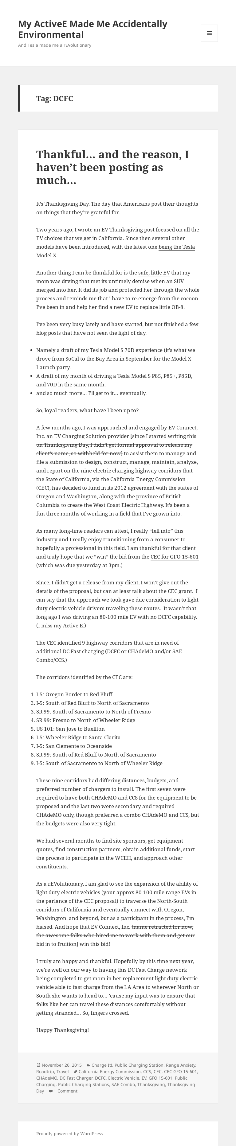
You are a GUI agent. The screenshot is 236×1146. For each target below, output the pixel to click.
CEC (158, 1071)
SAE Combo (123, 1084)
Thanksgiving (151, 1084)
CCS (147, 1071)
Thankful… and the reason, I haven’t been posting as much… (112, 167)
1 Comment (65, 1091)
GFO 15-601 (160, 1078)
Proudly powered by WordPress (69, 1133)
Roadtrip (45, 1071)
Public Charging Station (139, 1065)
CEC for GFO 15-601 (175, 556)
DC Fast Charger (76, 1078)
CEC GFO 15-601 (180, 1071)
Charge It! (102, 1065)
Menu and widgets (209, 41)
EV (144, 1078)
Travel (63, 1071)
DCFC (100, 1078)
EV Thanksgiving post (128, 229)
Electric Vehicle (123, 1078)
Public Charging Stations (83, 1084)
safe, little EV (154, 272)
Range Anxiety (180, 1065)
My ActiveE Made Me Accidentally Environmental (92, 29)
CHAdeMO (46, 1078)
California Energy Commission (110, 1071)
